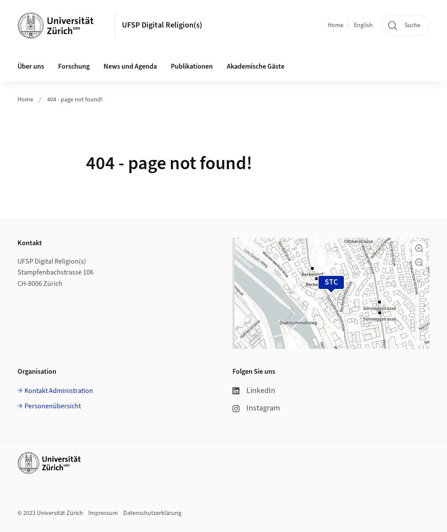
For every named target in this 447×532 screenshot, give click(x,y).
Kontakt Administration (58, 391)
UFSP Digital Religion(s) (162, 25)
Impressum (103, 513)
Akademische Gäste (255, 66)
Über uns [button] (30, 66)
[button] (419, 248)
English (363, 25)
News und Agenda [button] (130, 66)
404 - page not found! (75, 99)
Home (335, 25)
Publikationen (192, 66)
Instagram (256, 408)
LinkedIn (253, 390)
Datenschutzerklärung (152, 513)
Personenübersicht (52, 406)
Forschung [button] (74, 66)
